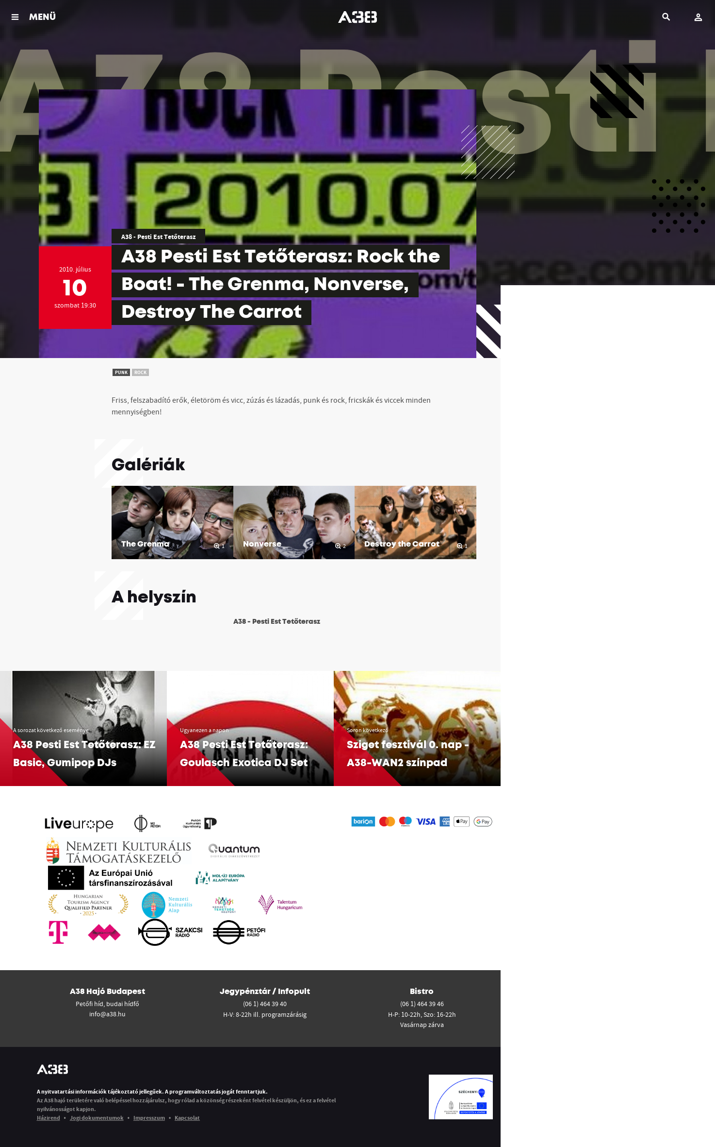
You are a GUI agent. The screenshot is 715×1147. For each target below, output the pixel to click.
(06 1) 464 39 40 (265, 1003)
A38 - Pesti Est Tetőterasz (158, 236)
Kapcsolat (187, 1117)
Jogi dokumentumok (97, 1117)
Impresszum (149, 1117)
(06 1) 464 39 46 (422, 1003)
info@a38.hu (107, 1014)
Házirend (48, 1117)
